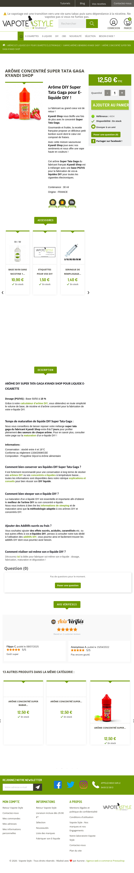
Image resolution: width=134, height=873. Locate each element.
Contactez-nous (122, 3)
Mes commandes (11, 818)
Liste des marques (45, 833)
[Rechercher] (78, 23)
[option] (20, 263)
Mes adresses (10, 823)
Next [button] (88, 293)
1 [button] (43, 364)
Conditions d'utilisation (81, 817)
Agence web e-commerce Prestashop (105, 860)
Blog (82, 3)
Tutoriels (65, 3)
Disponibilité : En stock (109, 121)
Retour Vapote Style (13, 807)
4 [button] (72, 768)
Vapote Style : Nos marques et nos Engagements (78, 826)
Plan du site (75, 850)
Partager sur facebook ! (109, 141)
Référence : (102, 116)
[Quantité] (115, 93)
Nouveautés (42, 827)
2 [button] (48, 364)
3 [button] (67, 768)
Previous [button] (2, 293)
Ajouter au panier (111, 104)
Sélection (41, 822)
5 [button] (77, 768)
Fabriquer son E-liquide (48, 838)
